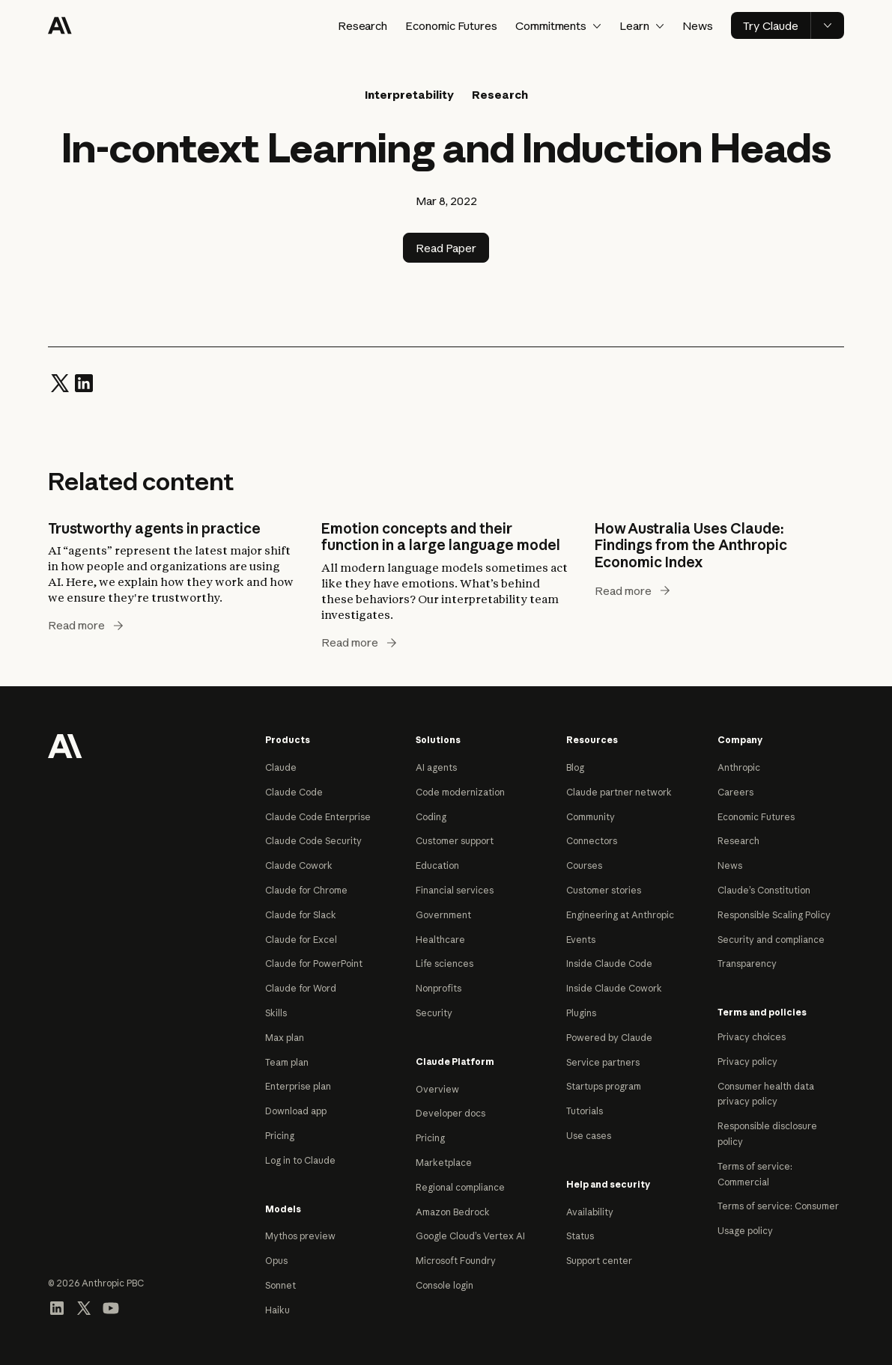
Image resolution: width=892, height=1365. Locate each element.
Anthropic (738, 767)
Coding (431, 816)
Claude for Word (300, 988)
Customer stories (603, 890)
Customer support (455, 840)
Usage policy (745, 1230)
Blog (575, 767)
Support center (599, 1260)
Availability (589, 1212)
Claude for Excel (301, 939)
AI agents (436, 767)
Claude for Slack (300, 914)
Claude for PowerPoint (313, 963)
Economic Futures (451, 26)
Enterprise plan (298, 1086)
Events (580, 939)
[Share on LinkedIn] (84, 382)
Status (580, 1236)
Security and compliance (771, 939)
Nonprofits (438, 988)
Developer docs (450, 1113)
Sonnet (280, 1285)
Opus (276, 1260)
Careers (735, 792)
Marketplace (444, 1162)
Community (590, 816)
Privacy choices (751, 1036)
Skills (276, 1013)
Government (443, 914)
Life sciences (444, 963)
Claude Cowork (299, 865)
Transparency (747, 963)
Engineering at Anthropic (620, 914)
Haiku (277, 1310)
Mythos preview (300, 1236)
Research (363, 26)
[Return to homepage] (65, 744)
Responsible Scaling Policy (774, 914)
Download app (296, 1111)
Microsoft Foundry (456, 1260)
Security (434, 1013)
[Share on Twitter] (60, 382)
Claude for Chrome (306, 890)
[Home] (60, 25)
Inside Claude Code (609, 963)
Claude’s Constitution (763, 890)
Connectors (591, 840)
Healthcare (440, 939)
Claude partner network (619, 792)
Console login (444, 1285)
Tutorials (584, 1111)
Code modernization (460, 792)
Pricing (279, 1135)
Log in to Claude (300, 1160)
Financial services (455, 890)
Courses (584, 865)
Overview (437, 1089)
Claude (281, 767)
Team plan (287, 1062)
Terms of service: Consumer (778, 1206)
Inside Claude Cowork (614, 988)
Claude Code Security (313, 840)
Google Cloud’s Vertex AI (470, 1236)
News (697, 26)
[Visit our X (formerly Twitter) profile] (84, 1306)
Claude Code (294, 792)
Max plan (284, 1037)
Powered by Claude (609, 1037)
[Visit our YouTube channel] (111, 1306)
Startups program (603, 1086)
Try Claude (770, 26)
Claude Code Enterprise (318, 816)
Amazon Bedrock (453, 1212)
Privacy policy (747, 1061)
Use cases (588, 1135)
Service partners (603, 1062)
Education (437, 865)
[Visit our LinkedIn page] (57, 1306)
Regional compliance (460, 1187)
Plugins (581, 1013)
